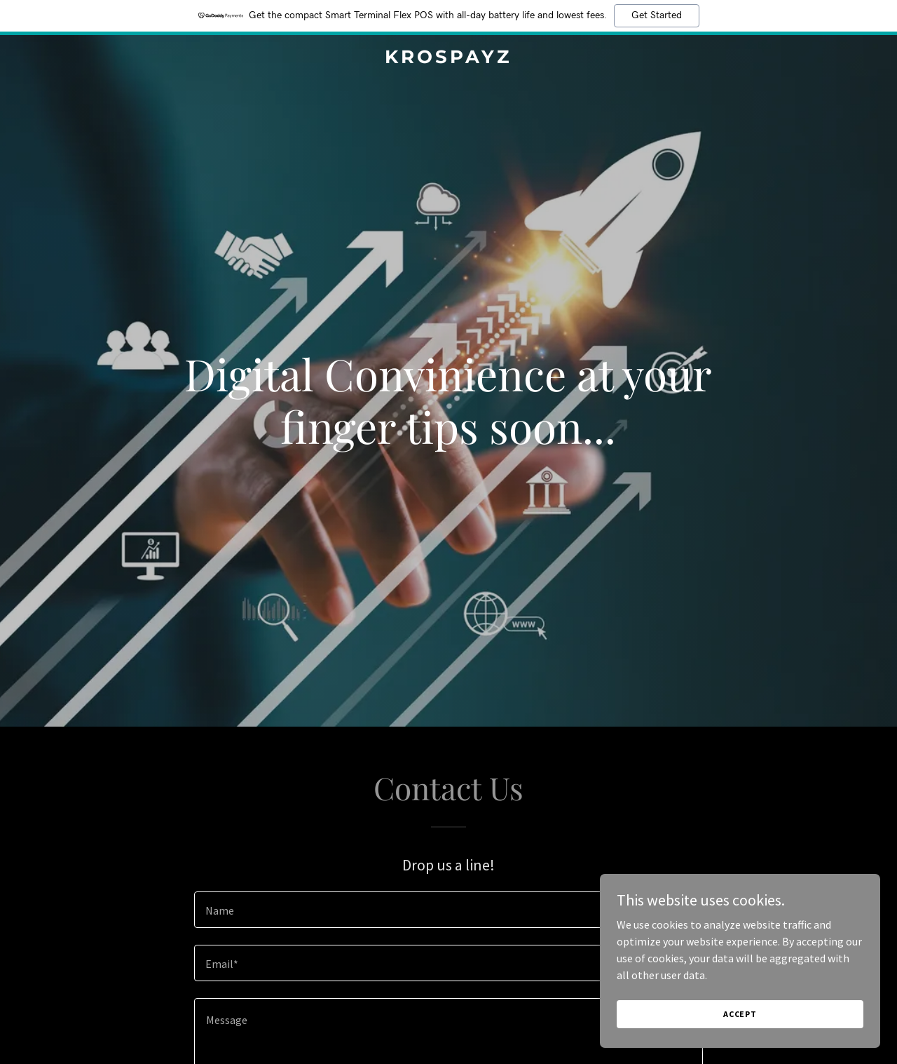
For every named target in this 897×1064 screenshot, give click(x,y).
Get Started (656, 15)
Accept (740, 1014)
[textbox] (448, 909)
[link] (448, 59)
